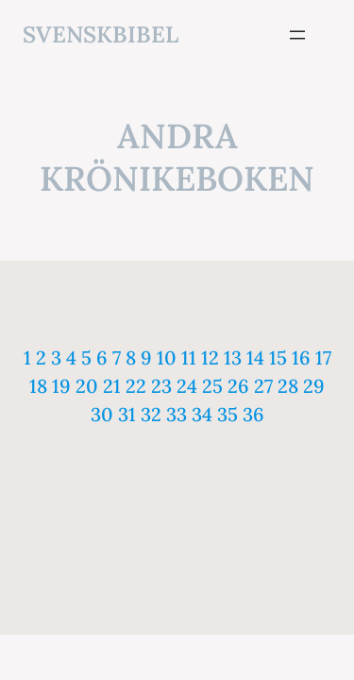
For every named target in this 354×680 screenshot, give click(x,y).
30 (102, 414)
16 (301, 357)
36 (253, 414)
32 (151, 414)
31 (127, 414)
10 (167, 357)
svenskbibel (100, 34)
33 (176, 414)
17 (323, 357)
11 (188, 357)
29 (314, 386)
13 (233, 357)
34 (202, 414)
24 (187, 386)
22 (136, 386)
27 (263, 386)
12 (210, 357)
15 (278, 357)
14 (255, 357)
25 (212, 386)
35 (227, 414)
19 (61, 386)
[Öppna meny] (297, 35)
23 (161, 386)
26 (238, 386)
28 (288, 386)
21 (112, 386)
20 (87, 386)
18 (38, 386)
